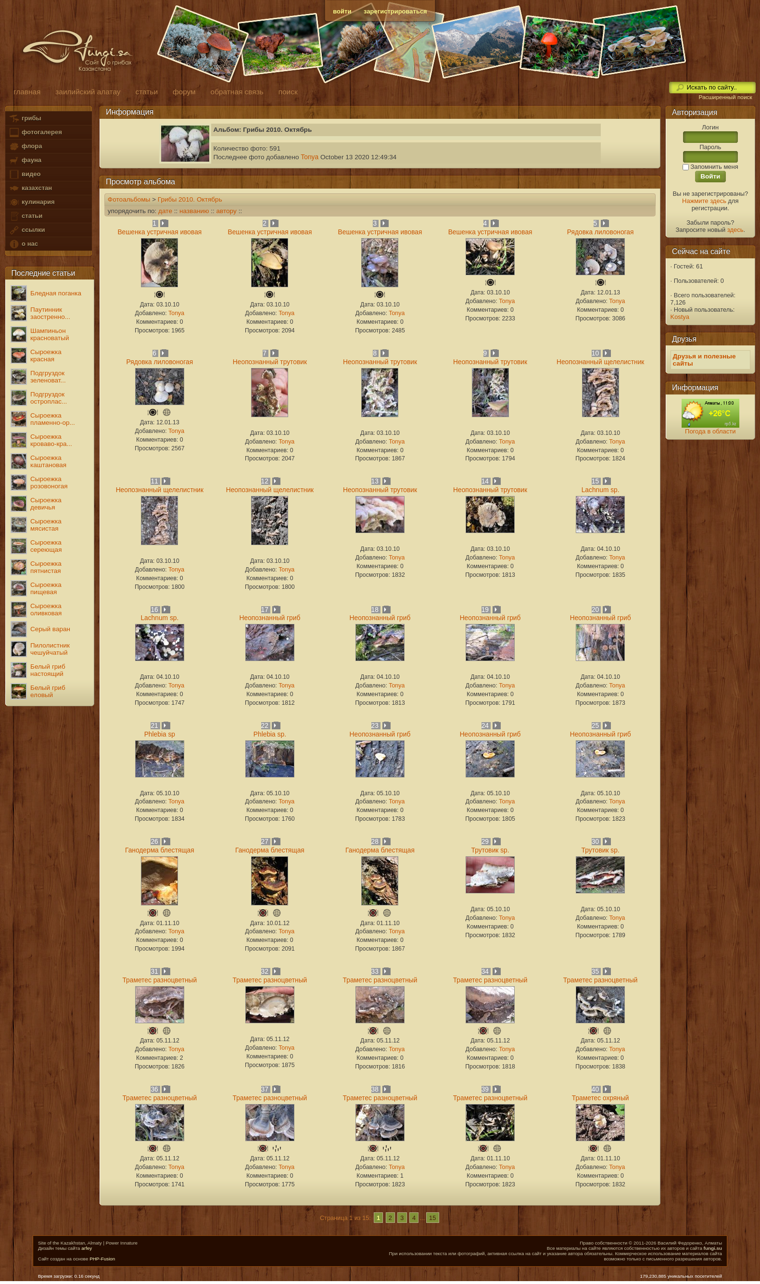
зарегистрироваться (395, 11)
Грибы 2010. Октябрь (190, 199)
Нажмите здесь (704, 200)
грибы (24, 119)
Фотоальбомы (129, 199)
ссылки (26, 230)
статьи (25, 216)
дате (165, 211)
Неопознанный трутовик (270, 362)
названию (194, 211)
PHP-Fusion (102, 1258)
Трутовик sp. (490, 850)
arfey (86, 1248)
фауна (25, 160)
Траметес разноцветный (159, 980)
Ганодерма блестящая (159, 850)
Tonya (309, 157)
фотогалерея (35, 133)
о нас (23, 244)
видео (24, 174)
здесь (735, 229)
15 (432, 1217)
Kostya (680, 316)
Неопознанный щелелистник (600, 362)
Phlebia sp (159, 734)
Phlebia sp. (269, 734)
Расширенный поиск (725, 97)
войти (342, 11)
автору (226, 211)
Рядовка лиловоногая (600, 232)
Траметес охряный (600, 1098)
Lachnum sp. (601, 490)
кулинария (31, 202)
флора (25, 146)
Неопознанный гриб (270, 618)
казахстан (30, 188)
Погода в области (710, 431)
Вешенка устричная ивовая (159, 232)
